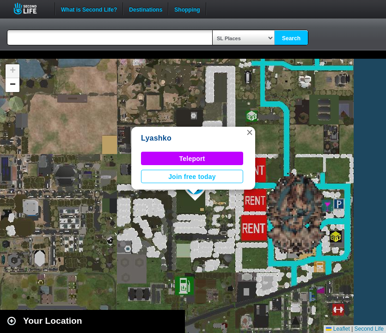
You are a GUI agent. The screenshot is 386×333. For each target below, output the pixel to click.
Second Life (30, 8)
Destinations (145, 8)
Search (291, 38)
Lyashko (156, 138)
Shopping (187, 8)
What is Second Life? (89, 8)
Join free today (192, 176)
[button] (249, 132)
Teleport (192, 158)
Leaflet (337, 329)
